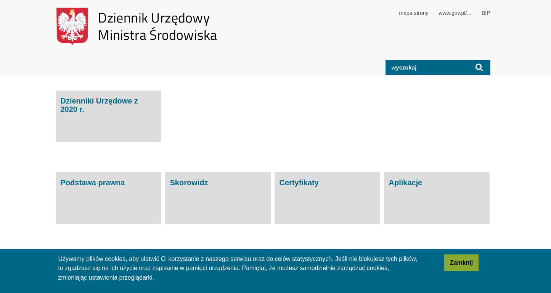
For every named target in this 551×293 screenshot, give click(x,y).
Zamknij (464, 265)
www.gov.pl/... (455, 13)
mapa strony (414, 13)
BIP (486, 13)
